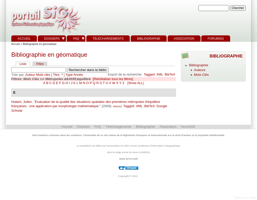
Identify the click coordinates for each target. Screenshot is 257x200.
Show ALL (135, 83)
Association (184, 38)
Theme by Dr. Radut (245, 197)
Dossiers (52, 38)
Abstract (117, 106)
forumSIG (216, 38)
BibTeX (170, 74)
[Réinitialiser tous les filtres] (113, 79)
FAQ (76, 38)
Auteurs (200, 70)
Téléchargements (108, 38)
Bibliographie (148, 38)
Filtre (39, 64)
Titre (56, 75)
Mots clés (43, 75)
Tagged (149, 74)
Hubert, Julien (21, 102)
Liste (23, 64)
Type (69, 75)
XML (159, 74)
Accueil (24, 38)
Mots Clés (201, 75)
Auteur (30, 75)
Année (78, 75)
